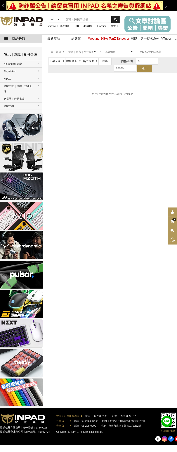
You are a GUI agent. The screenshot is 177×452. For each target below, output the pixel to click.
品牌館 (76, 38)
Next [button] (165, 5)
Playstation (10, 71)
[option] (84, 5)
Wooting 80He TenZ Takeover (108, 38)
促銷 (105, 61)
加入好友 (166, 421)
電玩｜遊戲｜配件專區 (20, 54)
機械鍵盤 (88, 26)
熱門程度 (90, 61)
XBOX (7, 78)
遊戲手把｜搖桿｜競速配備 (18, 89)
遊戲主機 (9, 106)
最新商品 (53, 38)
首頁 (58, 51)
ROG (76, 26)
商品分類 (14, 39)
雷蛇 (113, 26)
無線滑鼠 (64, 26)
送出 (145, 68)
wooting (51, 26)
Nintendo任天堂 (13, 63)
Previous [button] (4, 5)
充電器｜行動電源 (14, 98)
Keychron (102, 26)
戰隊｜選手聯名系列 (145, 38)
